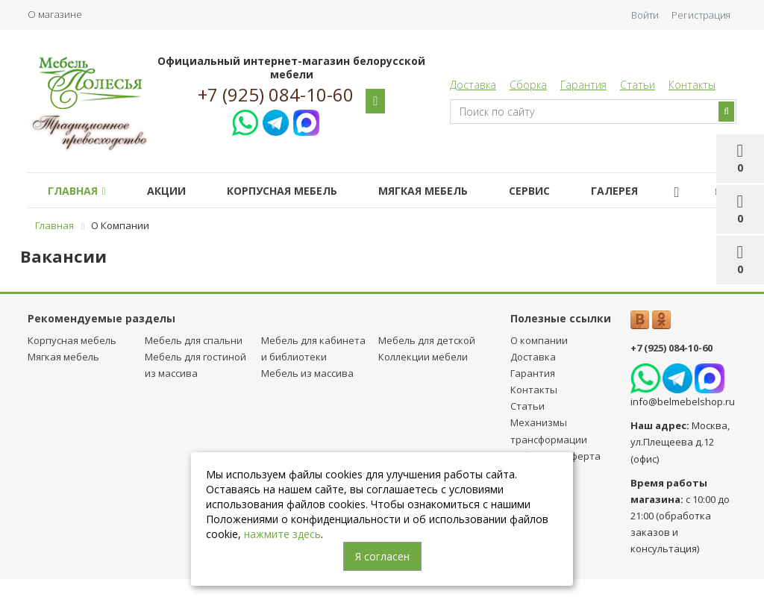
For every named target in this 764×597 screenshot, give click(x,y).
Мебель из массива (307, 373)
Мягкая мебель (423, 191)
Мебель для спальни (193, 340)
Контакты (692, 85)
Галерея (614, 191)
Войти (645, 15)
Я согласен (382, 556)
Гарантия (583, 85)
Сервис (529, 191)
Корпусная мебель (282, 191)
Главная (76, 191)
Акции (166, 191)
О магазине (55, 14)
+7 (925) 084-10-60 (276, 95)
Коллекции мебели (423, 356)
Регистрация (700, 15)
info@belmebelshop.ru (682, 401)
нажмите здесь (282, 534)
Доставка (473, 85)
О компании (539, 340)
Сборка (528, 85)
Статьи (637, 85)
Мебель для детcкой (426, 340)
